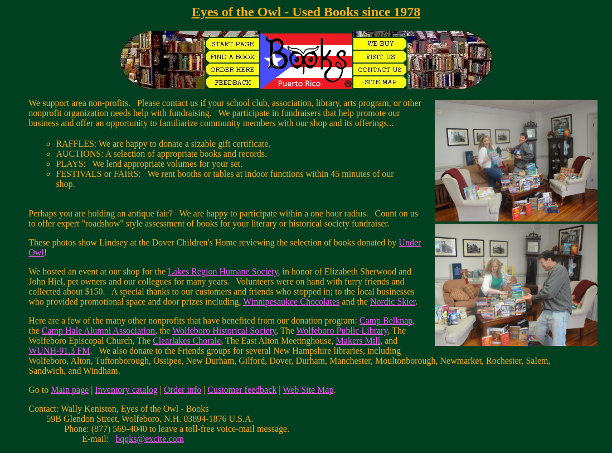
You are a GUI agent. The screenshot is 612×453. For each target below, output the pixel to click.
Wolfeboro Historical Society (224, 330)
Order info (182, 389)
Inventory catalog (126, 389)
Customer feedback (241, 389)
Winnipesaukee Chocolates (291, 301)
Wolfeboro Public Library (342, 330)
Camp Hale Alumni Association (98, 330)
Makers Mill (358, 340)
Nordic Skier (392, 301)
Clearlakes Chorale (187, 340)
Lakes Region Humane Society (223, 271)
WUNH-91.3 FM (59, 350)
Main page (70, 389)
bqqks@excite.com (149, 439)
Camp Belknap (386, 320)
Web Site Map (308, 389)
